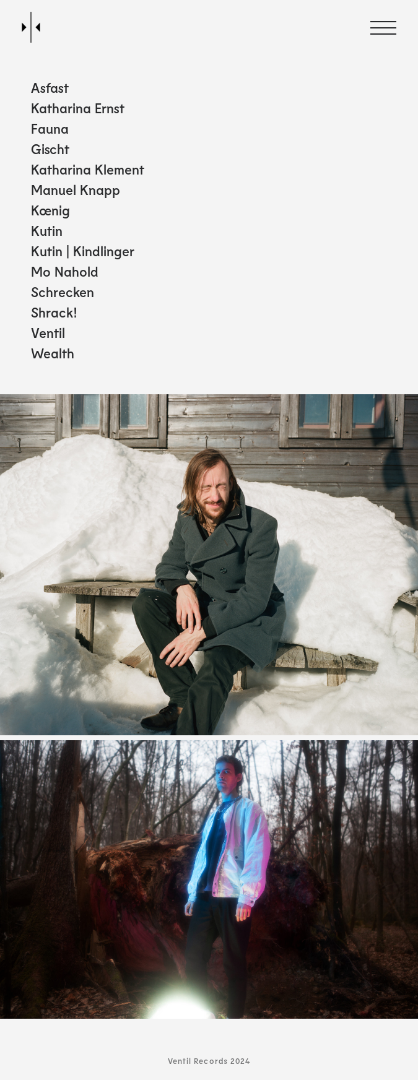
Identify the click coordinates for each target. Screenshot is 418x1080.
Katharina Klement (87, 169)
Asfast (50, 87)
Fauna (50, 128)
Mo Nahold (64, 271)
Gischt (50, 148)
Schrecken (62, 291)
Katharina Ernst (77, 108)
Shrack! (54, 312)
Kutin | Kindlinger (82, 251)
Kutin (47, 230)
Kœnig (50, 210)
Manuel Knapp (75, 189)
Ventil (48, 332)
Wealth (52, 353)
